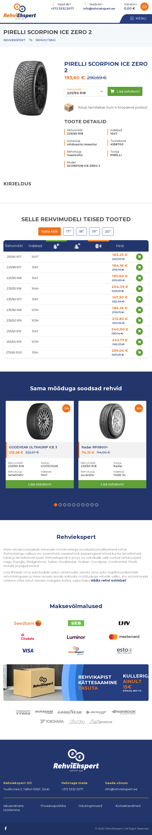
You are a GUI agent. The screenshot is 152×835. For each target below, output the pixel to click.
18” (81, 231)
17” (68, 231)
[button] (55, 504)
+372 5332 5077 (62, 8)
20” (108, 231)
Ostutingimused (90, 806)
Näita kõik (49, 231)
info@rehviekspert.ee (99, 8)
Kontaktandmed (128, 806)
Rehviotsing (46, 40)
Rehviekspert (15, 40)
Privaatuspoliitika (53, 806)
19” (94, 231)
